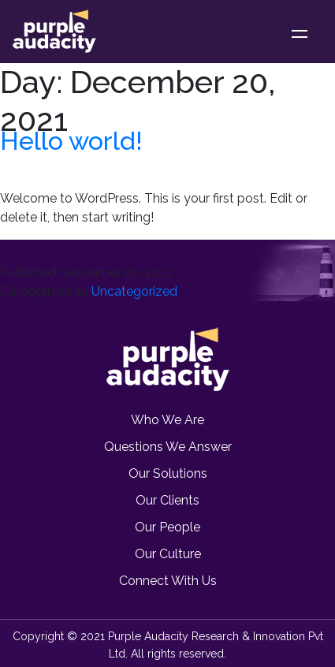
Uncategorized (134, 291)
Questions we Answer (168, 446)
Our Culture (168, 553)
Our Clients (167, 500)
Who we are (167, 419)
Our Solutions (167, 473)
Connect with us (168, 580)
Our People (167, 527)
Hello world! (71, 140)
